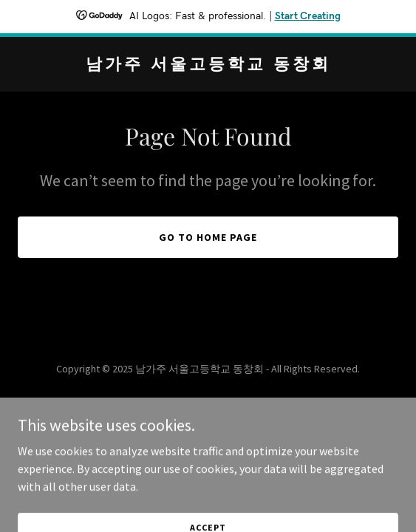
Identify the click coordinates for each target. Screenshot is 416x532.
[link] (208, 65)
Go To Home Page (208, 237)
